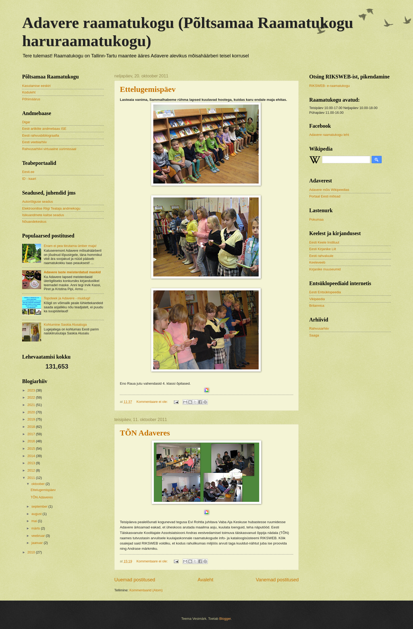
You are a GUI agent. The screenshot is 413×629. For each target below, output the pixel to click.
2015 (31, 448)
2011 (31, 478)
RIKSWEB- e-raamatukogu (329, 86)
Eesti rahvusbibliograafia (40, 135)
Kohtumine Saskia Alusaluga (65, 324)
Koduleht (29, 92)
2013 (31, 463)
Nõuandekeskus (34, 222)
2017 (31, 434)
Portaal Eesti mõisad (324, 196)
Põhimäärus (31, 99)
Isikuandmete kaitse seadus (43, 215)
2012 (31, 470)
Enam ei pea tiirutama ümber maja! (70, 246)
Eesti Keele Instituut (324, 242)
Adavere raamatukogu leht (329, 135)
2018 (31, 427)
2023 (31, 390)
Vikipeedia (317, 299)
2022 (31, 397)
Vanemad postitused (277, 579)
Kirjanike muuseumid (325, 269)
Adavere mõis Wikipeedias (329, 190)
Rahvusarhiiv (319, 328)
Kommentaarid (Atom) (146, 590)
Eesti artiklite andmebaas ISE (44, 129)
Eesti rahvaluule (321, 256)
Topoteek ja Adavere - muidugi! (67, 298)
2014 (31, 456)
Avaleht (205, 579)
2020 (31, 412)
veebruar (38, 536)
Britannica (316, 306)
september (39, 506)
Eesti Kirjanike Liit (322, 249)
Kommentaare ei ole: (152, 402)
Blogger (225, 619)
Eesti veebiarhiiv (34, 142)
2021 (31, 405)
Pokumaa (316, 219)
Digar (26, 122)
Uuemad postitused (134, 579)
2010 (31, 552)
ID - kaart (29, 179)
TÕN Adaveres (145, 432)
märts (36, 528)
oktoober (38, 484)
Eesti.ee (28, 172)
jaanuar (37, 543)
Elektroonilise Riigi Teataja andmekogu (51, 208)
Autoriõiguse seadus (37, 202)
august (36, 514)
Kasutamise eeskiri (36, 86)
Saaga (314, 335)
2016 (31, 441)
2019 (31, 419)
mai (34, 521)
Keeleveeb (317, 262)
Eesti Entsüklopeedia (325, 292)
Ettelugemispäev (43, 490)
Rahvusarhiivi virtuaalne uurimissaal (49, 149)
